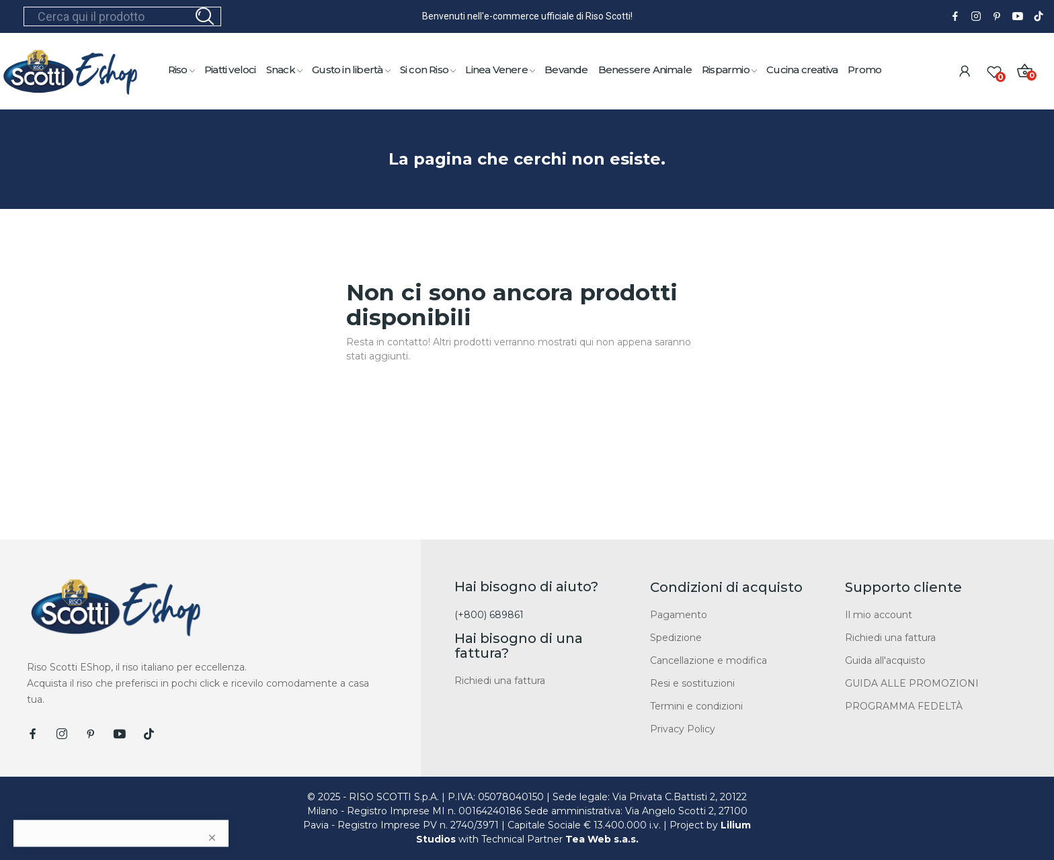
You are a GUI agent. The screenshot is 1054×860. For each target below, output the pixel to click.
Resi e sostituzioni (692, 683)
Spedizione (676, 638)
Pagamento (678, 615)
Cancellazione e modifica (708, 660)
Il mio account (878, 615)
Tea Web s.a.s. (602, 839)
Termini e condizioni (696, 706)
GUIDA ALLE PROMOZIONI (912, 683)
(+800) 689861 (489, 615)
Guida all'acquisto (885, 660)
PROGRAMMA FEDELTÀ (904, 706)
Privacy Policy (682, 729)
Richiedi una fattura (499, 681)
